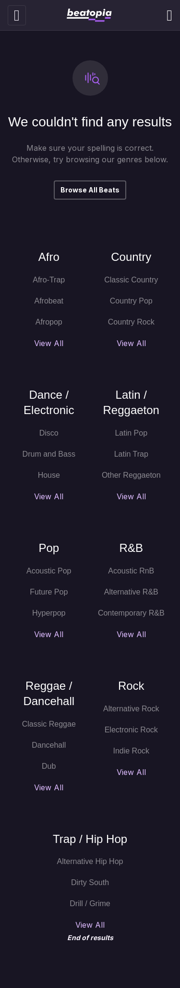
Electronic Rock (131, 730)
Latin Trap (131, 454)
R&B (131, 547)
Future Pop (49, 592)
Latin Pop (131, 433)
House (49, 475)
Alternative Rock (131, 709)
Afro (49, 256)
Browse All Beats (90, 190)
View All (48, 343)
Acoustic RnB (131, 571)
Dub (49, 766)
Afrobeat (49, 301)
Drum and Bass (49, 454)
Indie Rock (131, 751)
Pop (48, 547)
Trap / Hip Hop (90, 838)
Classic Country (131, 280)
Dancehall (49, 745)
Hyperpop (48, 613)
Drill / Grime (90, 903)
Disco (49, 433)
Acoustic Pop (48, 571)
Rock (131, 685)
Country (131, 256)
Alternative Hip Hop (90, 861)
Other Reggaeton (131, 475)
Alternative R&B (131, 592)
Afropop (49, 322)
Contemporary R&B (131, 613)
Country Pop (131, 301)
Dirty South (90, 882)
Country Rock (131, 322)
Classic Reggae (49, 724)
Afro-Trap (49, 280)
